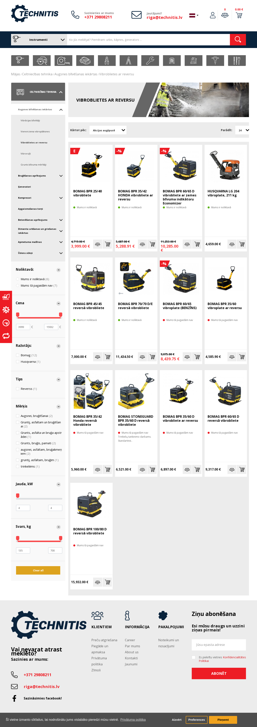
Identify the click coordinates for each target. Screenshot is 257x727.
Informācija (137, 627)
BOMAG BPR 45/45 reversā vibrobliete (88, 306)
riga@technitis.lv (164, 17)
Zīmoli (96, 670)
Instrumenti (38, 39)
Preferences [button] (196, 719)
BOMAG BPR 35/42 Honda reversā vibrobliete (87, 420)
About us (132, 652)
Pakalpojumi (171, 627)
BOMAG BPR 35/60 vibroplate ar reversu (225, 306)
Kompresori (40, 198)
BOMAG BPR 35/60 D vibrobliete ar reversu (180, 418)
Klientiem (101, 627)
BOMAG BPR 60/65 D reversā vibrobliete (223, 418)
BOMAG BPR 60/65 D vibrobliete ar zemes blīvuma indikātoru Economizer (179, 197)
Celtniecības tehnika (37, 74)
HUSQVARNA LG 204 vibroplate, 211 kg (223, 193)
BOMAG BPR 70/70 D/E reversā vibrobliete (135, 306)
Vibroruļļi (26, 153)
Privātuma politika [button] (133, 719)
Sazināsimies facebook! (43, 698)
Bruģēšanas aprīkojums (40, 176)
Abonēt (219, 673)
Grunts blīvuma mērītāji (33, 164)
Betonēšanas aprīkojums (40, 220)
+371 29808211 (98, 17)
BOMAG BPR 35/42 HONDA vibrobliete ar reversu (135, 195)
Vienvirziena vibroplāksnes (35, 131)
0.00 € (239, 9)
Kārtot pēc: (78, 130)
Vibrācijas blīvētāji (30, 120)
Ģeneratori (24, 186)
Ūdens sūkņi (40, 253)
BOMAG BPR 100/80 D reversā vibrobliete (90, 531)
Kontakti (131, 658)
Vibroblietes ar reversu (116, 74)
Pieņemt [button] (223, 719)
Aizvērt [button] (177, 719)
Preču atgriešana (104, 640)
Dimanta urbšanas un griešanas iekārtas (40, 230)
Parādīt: (226, 130)
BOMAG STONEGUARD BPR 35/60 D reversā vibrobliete (135, 420)
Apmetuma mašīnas (40, 242)
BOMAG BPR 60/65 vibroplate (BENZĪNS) (180, 306)
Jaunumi (131, 664)
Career (130, 640)
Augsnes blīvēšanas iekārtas (75, 74)
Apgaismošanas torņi (30, 208)
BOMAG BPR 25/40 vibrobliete (87, 193)
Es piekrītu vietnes (222, 659)
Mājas (15, 74)
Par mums (132, 646)
